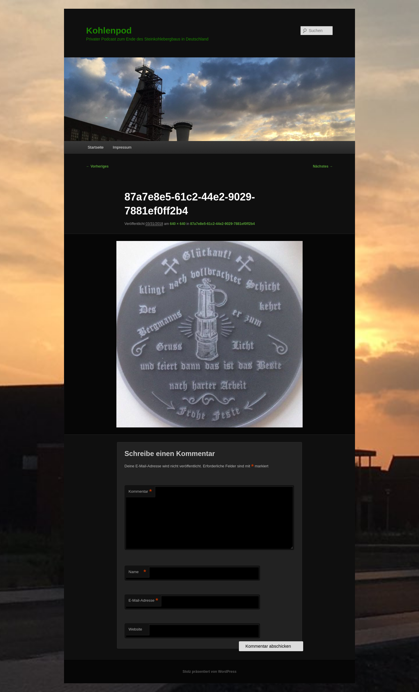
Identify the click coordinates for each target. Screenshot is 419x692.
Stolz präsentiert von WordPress (209, 672)
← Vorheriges (97, 166)
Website (135, 629)
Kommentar (140, 491)
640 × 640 (178, 224)
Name (137, 572)
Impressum (122, 147)
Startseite (96, 147)
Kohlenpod (109, 30)
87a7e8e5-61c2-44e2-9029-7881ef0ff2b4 (222, 224)
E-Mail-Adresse (143, 600)
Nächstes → (323, 166)
